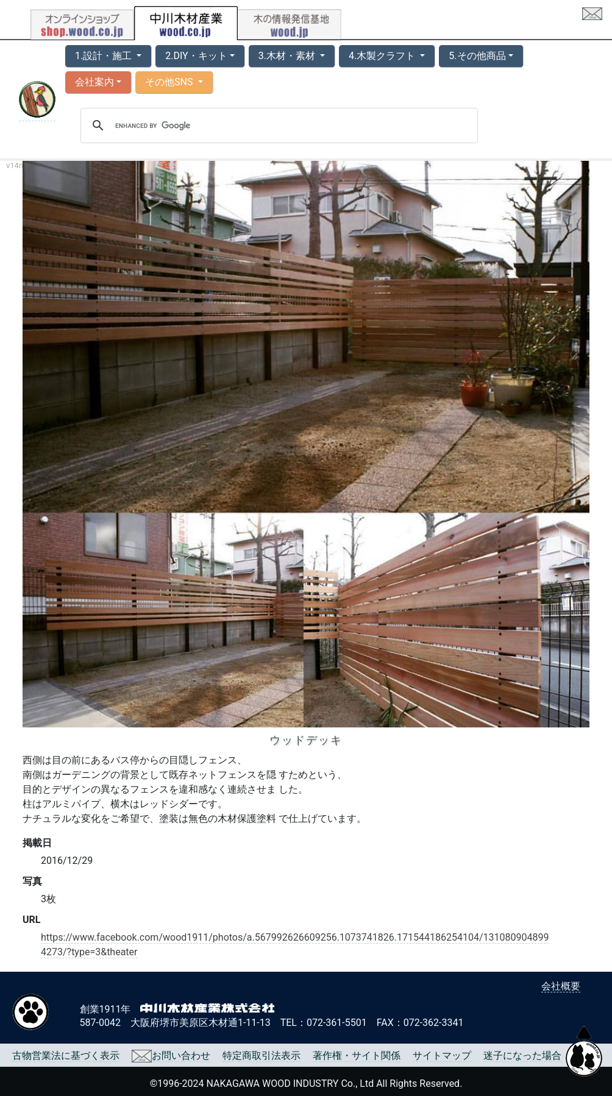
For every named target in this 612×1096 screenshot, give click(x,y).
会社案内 (94, 82)
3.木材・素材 (288, 56)
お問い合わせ (171, 1056)
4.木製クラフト (383, 56)
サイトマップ (442, 1055)
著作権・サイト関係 (356, 1055)
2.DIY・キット (196, 56)
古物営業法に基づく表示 (65, 1055)
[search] (277, 125)
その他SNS (170, 82)
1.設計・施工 (104, 56)
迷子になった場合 (522, 1055)
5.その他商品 (477, 56)
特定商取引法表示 (261, 1055)
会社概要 (560, 986)
